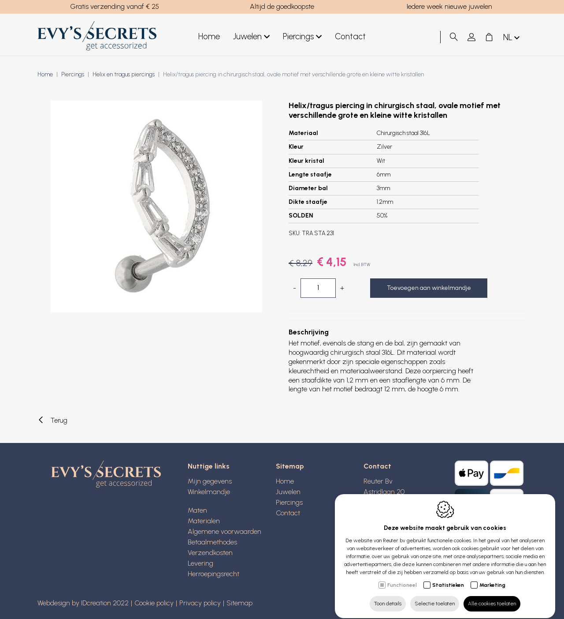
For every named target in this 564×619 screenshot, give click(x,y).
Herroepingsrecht (213, 574)
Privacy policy (200, 603)
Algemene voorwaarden (224, 531)
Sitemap (239, 603)
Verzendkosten (210, 552)
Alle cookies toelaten (492, 596)
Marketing (492, 577)
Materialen (204, 521)
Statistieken (448, 577)
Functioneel (402, 577)
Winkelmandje (209, 492)
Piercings (289, 502)
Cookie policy (154, 603)
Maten (197, 510)
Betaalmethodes (212, 542)
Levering (200, 563)
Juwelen (288, 492)
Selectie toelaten (435, 596)
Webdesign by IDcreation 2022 (83, 603)
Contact (288, 513)
